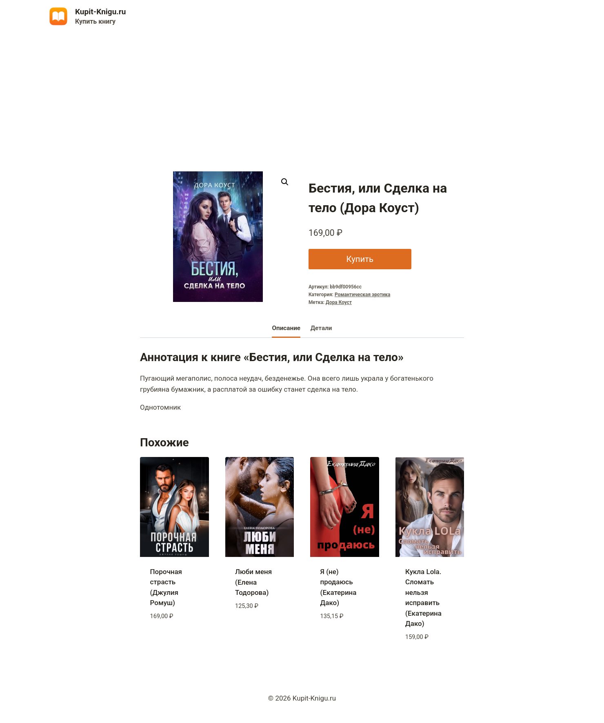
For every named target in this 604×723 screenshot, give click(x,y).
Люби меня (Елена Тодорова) (253, 582)
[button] (285, 182)
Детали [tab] (321, 328)
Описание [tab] (286, 328)
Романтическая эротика (362, 294)
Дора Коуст (339, 302)
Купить (359, 259)
